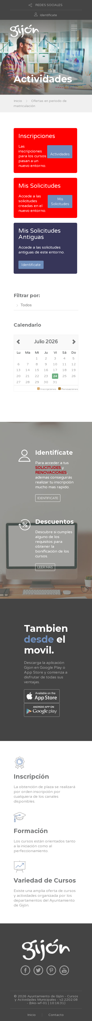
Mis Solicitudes (39, 185)
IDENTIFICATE (47, 498)
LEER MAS (45, 567)
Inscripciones (36, 136)
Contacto (56, 1015)
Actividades (59, 151)
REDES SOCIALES (49, 5)
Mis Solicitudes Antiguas (39, 234)
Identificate (48, 15)
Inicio (18, 101)
